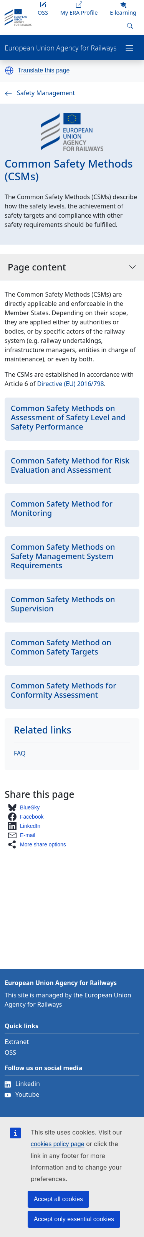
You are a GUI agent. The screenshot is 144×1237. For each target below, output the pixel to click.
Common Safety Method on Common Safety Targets (61, 647)
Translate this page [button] (44, 70)
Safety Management (40, 93)
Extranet (17, 1041)
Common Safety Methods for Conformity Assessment (63, 690)
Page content (72, 266)
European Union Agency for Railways (60, 48)
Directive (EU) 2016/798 (70, 383)
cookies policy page (57, 1144)
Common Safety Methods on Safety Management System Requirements (63, 556)
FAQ (19, 753)
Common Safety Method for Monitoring (62, 508)
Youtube (22, 1094)
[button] (9, 70)
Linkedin (22, 1083)
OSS (10, 1052)
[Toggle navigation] (129, 47)
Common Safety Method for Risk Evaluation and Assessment (70, 465)
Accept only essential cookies (74, 1219)
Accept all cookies (58, 1199)
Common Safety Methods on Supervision (63, 604)
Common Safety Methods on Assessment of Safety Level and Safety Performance (68, 417)
